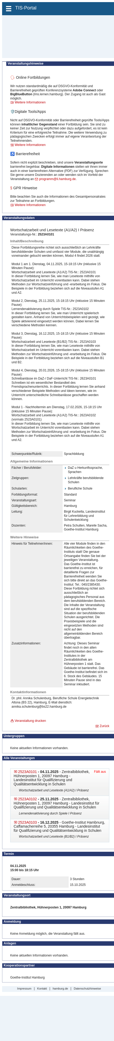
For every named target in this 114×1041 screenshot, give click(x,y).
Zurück (104, 726)
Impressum (24, 988)
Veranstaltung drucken (30, 721)
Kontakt (42, 988)
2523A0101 (27, 772)
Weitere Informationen (30, 102)
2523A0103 (27, 822)
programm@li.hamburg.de (57, 179)
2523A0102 (27, 799)
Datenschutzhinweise (87, 988)
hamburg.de (60, 988)
